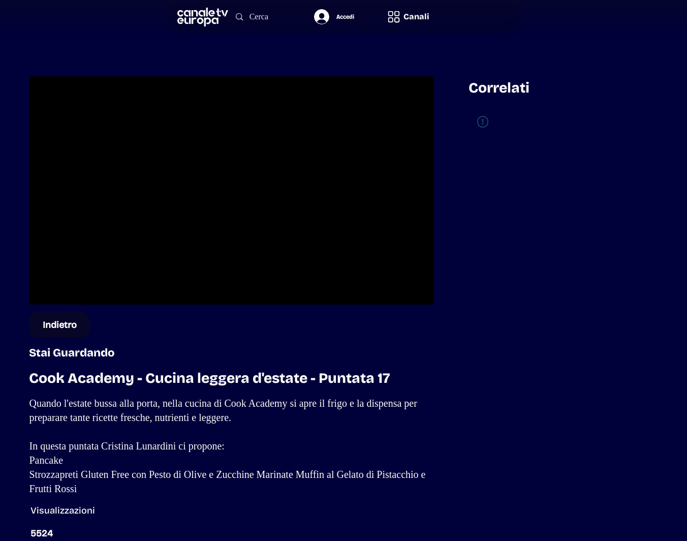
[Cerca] (264, 17)
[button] (408, 17)
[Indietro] (59, 325)
